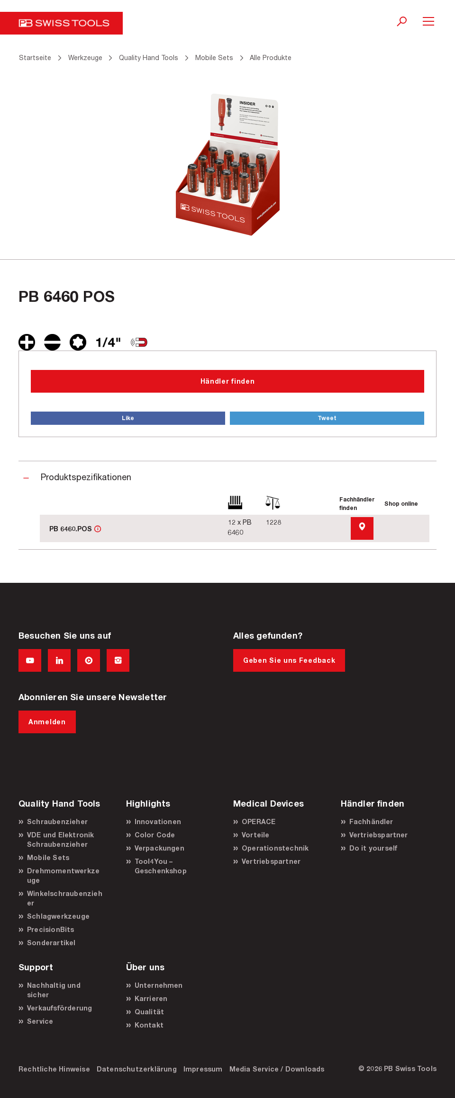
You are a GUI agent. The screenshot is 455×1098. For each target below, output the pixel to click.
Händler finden (227, 381)
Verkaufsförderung (59, 1008)
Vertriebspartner (271, 861)
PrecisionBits (50, 929)
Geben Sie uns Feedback (289, 660)
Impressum (203, 1069)
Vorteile (256, 835)
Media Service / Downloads (277, 1069)
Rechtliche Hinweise (54, 1069)
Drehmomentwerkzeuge (63, 875)
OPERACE (258, 821)
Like (128, 418)
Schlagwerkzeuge (58, 916)
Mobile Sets (48, 857)
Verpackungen (159, 848)
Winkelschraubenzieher (64, 898)
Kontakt (149, 1025)
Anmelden (47, 722)
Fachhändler (371, 821)
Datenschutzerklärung (137, 1069)
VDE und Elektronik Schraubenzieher (60, 839)
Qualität (149, 1012)
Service (40, 1021)
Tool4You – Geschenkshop (161, 866)
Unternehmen (159, 985)
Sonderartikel (51, 943)
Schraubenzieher (57, 821)
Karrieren (151, 998)
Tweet (327, 418)
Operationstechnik (275, 848)
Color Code (155, 835)
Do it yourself (373, 848)
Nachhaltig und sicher (54, 990)
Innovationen (158, 821)
